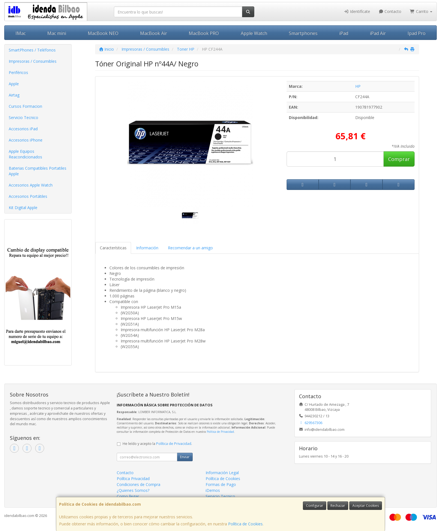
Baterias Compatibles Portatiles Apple (37, 170)
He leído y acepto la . (157, 443)
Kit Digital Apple (23, 207)
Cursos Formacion (25, 106)
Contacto (390, 11)
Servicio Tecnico (23, 117)
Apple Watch (254, 33)
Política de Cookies (245, 523)
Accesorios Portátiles (28, 196)
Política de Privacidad (220, 432)
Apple (14, 83)
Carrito (421, 11)
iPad (343, 33)
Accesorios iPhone (25, 140)
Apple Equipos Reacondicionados (25, 154)
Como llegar (128, 496)
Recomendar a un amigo (190, 247)
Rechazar (337, 505)
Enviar (185, 456)
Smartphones (303, 33)
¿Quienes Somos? (133, 490)
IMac (20, 33)
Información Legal (222, 472)
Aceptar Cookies (365, 505)
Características (113, 247)
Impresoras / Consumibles (33, 61)
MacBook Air (153, 33)
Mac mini (56, 33)
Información (147, 247)
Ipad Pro (417, 33)
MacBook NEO (103, 33)
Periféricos (18, 72)
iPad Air (378, 33)
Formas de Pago (221, 484)
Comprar (399, 159)
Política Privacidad (133, 478)
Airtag (14, 95)
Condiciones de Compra (138, 484)
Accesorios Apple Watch (31, 185)
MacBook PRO (204, 33)
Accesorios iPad (23, 128)
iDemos (213, 490)
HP (358, 86)
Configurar (314, 505)
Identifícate (357, 11)
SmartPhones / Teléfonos (32, 50)
